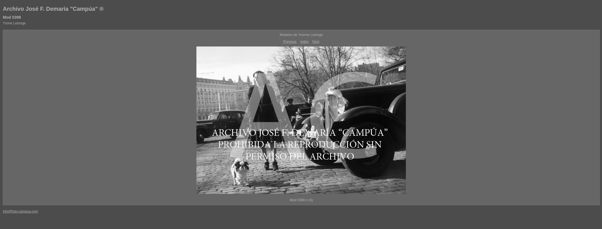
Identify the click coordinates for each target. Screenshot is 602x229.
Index (304, 42)
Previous (290, 42)
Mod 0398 (12, 17)
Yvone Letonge (14, 23)
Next (316, 42)
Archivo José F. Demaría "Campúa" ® (53, 9)
